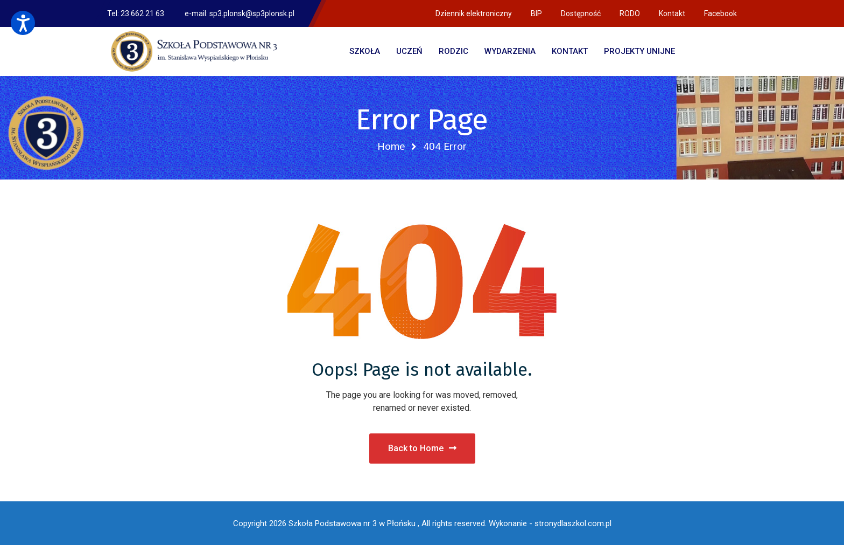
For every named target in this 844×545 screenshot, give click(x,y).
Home (391, 146)
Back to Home (422, 448)
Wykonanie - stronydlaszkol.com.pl (550, 523)
